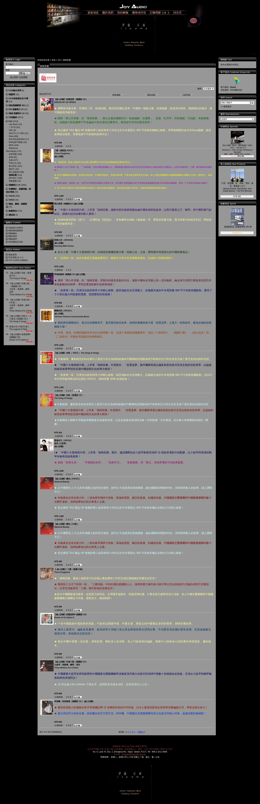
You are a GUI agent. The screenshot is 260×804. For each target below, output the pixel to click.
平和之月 (13, 163)
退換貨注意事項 (16, 228)
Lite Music (13, 124)
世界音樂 (13, 154)
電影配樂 (13, 181)
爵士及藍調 (14, 172)
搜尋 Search (226, 97)
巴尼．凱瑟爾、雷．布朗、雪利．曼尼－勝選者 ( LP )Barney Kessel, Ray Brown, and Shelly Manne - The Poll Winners (237, 187)
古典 (11, 160)
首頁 (54, 60)
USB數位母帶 (15, 90)
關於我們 (13, 236)
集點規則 (13, 254)
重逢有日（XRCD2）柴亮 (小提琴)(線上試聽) (63, 443)
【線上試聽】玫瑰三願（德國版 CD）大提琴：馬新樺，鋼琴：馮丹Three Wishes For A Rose (20, 289)
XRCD (12, 200)
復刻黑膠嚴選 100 (17, 105)
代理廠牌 (13, 117)
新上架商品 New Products (233, 164)
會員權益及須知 (16, 242)
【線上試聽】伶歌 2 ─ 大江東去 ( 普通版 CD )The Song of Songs (20, 319)
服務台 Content (13, 222)
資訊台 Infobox (13, 249)
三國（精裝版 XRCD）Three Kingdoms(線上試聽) (64, 153)
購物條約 (13, 233)
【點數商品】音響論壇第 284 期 (237, 227)
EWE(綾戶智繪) (16, 142)
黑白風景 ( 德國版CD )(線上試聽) (68, 204)
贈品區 (12, 215)
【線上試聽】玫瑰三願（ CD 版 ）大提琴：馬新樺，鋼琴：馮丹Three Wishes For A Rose (20, 305)
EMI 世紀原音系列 (17, 139)
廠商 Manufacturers (230, 114)
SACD (12, 196)
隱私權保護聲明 (16, 230)
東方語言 (13, 166)
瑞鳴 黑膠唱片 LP (17, 113)
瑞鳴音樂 (67, 60)
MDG (11, 145)
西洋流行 (13, 178)
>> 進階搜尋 (226, 106)
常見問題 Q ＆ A (16, 257)
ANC (11, 130)
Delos (11, 136)
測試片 (12, 169)
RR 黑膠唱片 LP (16, 109)
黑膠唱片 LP (14, 185)
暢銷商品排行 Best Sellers (18, 268)
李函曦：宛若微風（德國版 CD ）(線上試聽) (73, 701)
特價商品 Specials (229, 126)
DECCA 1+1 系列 (16, 133)
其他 (11, 157)
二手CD (12, 127)
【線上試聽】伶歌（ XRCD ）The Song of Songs (76, 353)
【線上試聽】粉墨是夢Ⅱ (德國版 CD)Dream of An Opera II (19, 337)
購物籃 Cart (226, 59)
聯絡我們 (13, 239)
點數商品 (13, 211)
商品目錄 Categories (15, 85)
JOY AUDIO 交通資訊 (18, 260)
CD (59, 60)
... (136, 732)
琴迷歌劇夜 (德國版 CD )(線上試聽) (69, 274)
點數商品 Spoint (228, 203)
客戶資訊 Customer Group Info (235, 72)
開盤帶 (12, 94)
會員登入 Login (13, 59)
